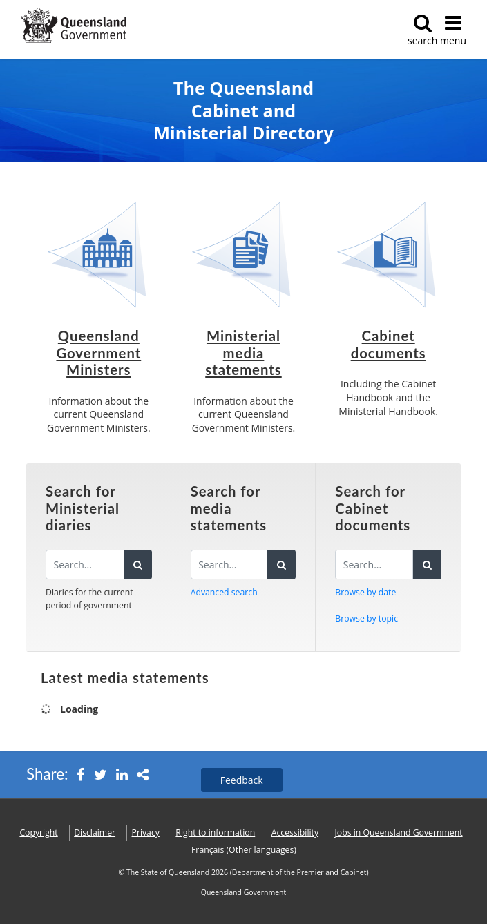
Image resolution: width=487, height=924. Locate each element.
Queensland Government (244, 892)
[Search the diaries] (85, 564)
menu (453, 30)
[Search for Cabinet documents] (374, 564)
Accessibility (294, 832)
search (422, 30)
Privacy (146, 832)
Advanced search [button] (224, 592)
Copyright (38, 832)
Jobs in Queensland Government (399, 832)
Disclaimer (94, 832)
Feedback (241, 780)
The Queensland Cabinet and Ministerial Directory (243, 110)
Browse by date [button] (365, 592)
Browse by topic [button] (366, 618)
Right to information (215, 832)
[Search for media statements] (229, 564)
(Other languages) (243, 850)
